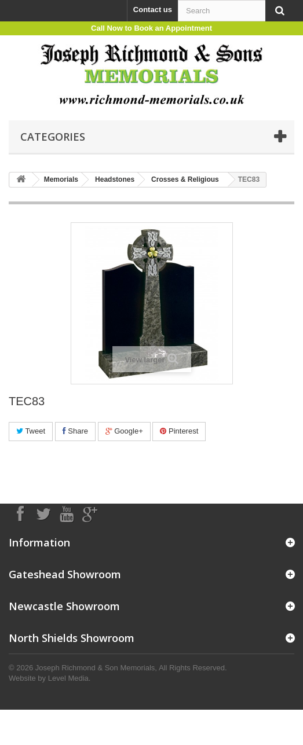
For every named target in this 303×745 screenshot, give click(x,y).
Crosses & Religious (185, 179)
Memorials (61, 179)
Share (75, 431)
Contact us (152, 9)
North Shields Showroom (71, 638)
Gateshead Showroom (65, 574)
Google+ (124, 431)
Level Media (68, 678)
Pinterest (179, 431)
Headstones (114, 179)
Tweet (30, 431)
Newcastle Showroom (64, 606)
